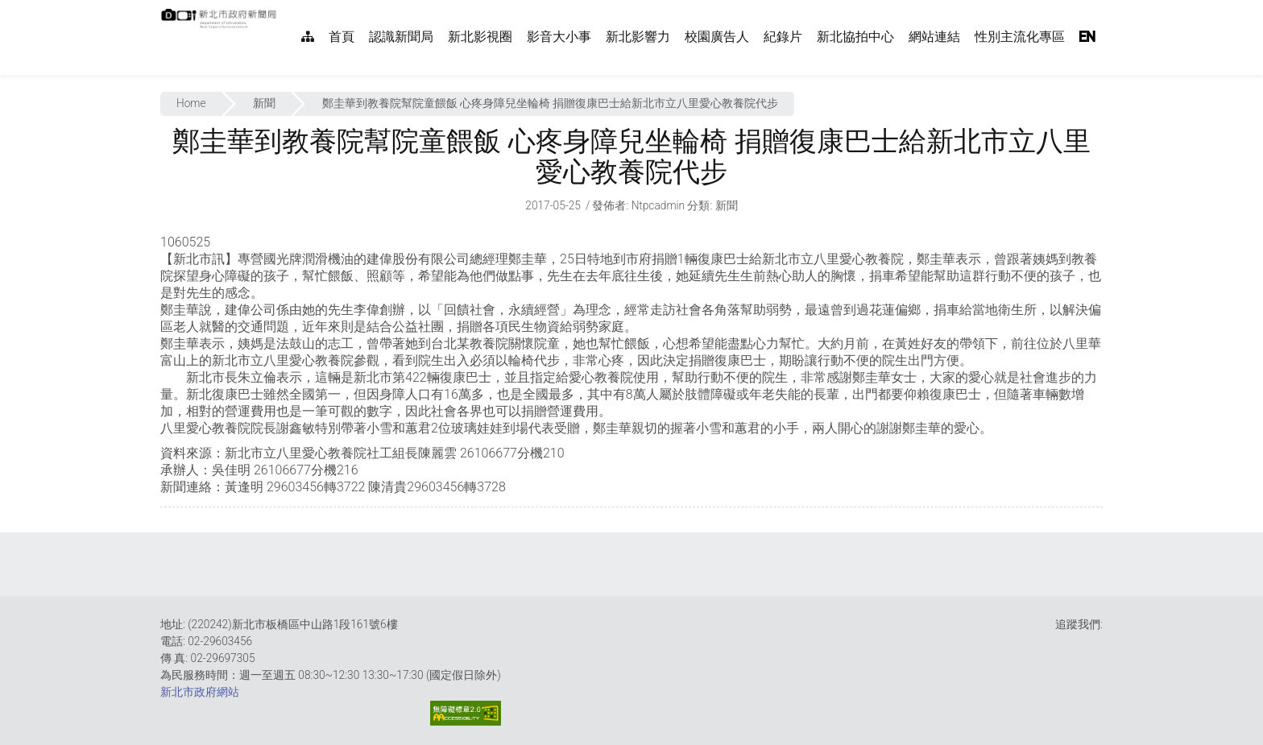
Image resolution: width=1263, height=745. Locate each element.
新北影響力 (638, 36)
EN (1087, 36)
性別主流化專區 (1020, 36)
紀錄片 (783, 36)
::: (285, 8)
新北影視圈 (480, 36)
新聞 (264, 103)
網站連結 (934, 36)
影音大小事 (559, 36)
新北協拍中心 (855, 36)
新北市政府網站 (199, 691)
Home (191, 103)
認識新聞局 (401, 36)
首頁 (341, 36)
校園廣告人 (717, 36)
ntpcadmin (658, 205)
